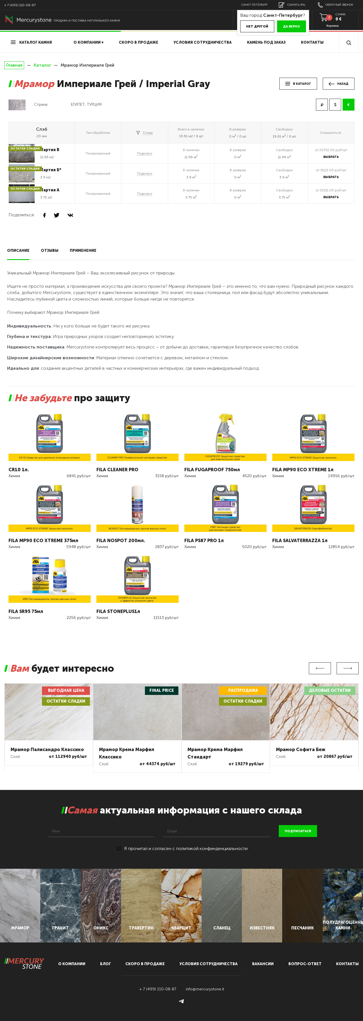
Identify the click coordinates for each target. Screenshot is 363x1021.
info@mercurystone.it (205, 989)
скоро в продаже (138, 42)
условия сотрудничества (203, 42)
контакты (347, 964)
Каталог (42, 65)
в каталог (298, 84)
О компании (71, 964)
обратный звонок (335, 5)
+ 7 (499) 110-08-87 (20, 5)
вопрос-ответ (305, 964)
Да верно (291, 26)
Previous (320, 668)
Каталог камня (31, 42)
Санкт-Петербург (254, 5)
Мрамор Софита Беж (300, 749)
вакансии (263, 964)
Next (348, 668)
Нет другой (257, 26)
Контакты (312, 42)
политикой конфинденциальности (212, 848)
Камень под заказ (266, 42)
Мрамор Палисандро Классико (47, 749)
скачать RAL (292, 5)
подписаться (298, 831)
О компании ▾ (88, 42)
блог (105, 964)
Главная (14, 65)
